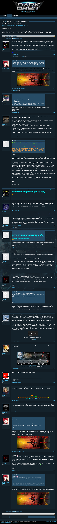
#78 (54, 451)
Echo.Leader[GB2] (5, 381)
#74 (54, 368)
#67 (54, 210)
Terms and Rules (48, 521)
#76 (54, 400)
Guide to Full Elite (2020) (35, 398)
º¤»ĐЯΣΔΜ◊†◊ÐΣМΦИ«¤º (5, 69)
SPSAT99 (4, 323)
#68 (54, 225)
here (35, 339)
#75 (54, 382)
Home (4, 15)
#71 (54, 287)
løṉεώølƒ (4, 211)
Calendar (15, 15)
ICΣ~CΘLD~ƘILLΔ (21, 56)
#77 (54, 411)
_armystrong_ (5, 225)
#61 (54, 54)
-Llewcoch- (4, 148)
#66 (54, 196)
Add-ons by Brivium (10, 522)
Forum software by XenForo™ (28, 521)
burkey (3, 240)
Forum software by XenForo (10, 521)
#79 (54, 470)
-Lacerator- (4, 124)
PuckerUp (12, 227)
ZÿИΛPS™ (4, 198)
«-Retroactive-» (13, 56)
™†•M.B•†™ (4, 261)
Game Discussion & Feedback (11, 25)
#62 (54, 88)
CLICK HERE (24, 34)
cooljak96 (4, 353)
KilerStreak (4, 395)
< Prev (7, 38)
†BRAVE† (4, 284)
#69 (54, 247)
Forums (9, 15)
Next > (21, 38)
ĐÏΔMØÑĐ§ (4, 412)
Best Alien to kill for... (33, 365)
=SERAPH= (22, 25)
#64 (54, 136)
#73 (54, 341)
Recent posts (4, 18)
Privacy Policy (54, 521)
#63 (54, 112)
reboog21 (4, 103)
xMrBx (3, 49)
